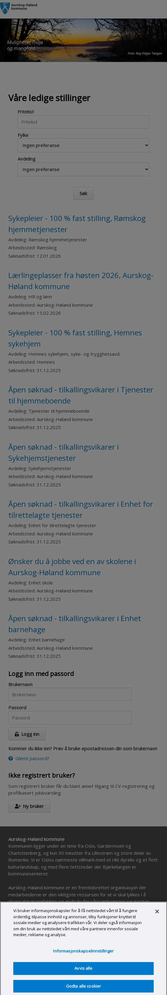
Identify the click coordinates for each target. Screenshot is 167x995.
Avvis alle (83, 971)
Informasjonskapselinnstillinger (83, 953)
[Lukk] (157, 914)
